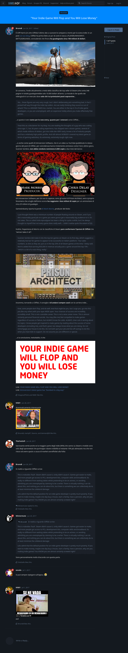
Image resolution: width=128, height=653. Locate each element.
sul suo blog (25, 36)
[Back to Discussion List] (3, 3)
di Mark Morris (48, 209)
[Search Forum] (91, 3)
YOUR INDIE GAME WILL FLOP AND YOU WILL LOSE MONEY (44, 387)
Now (106, 78)
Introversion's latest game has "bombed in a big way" (42, 390)
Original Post (109, 37)
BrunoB (24, 522)
